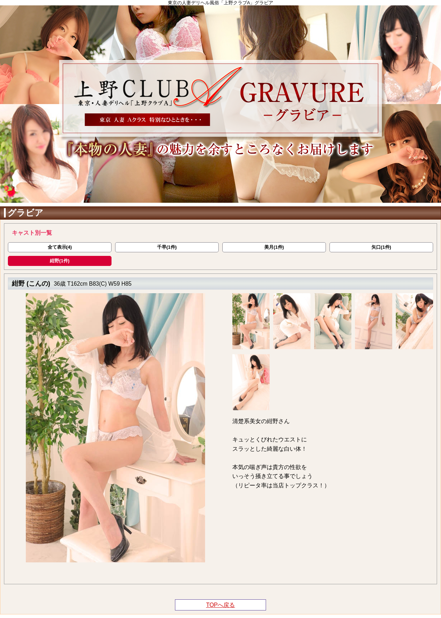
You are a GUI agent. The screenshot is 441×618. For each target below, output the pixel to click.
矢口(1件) (381, 247)
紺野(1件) (60, 260)
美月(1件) (274, 247)
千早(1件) (167, 247)
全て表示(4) (60, 247)
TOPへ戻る (220, 605)
